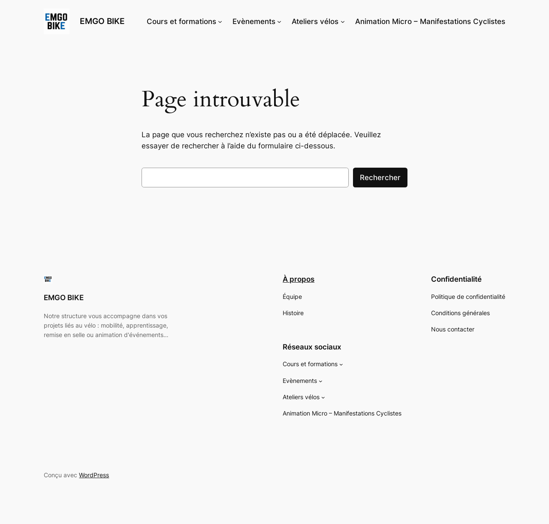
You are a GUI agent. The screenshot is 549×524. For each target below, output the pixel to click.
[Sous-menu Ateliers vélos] (343, 21)
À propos (298, 279)
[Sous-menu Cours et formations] (220, 21)
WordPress (94, 475)
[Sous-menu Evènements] (279, 21)
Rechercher (380, 177)
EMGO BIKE (102, 21)
